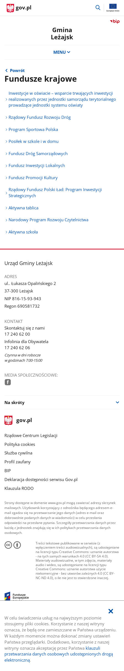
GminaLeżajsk (62, 33)
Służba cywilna (18, 453)
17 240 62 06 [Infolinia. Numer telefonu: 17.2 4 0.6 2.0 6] (17, 347)
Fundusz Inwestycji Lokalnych (37, 165)
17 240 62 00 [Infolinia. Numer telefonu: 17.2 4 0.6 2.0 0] (17, 334)
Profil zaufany (17, 461)
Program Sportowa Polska (33, 129)
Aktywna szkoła (23, 232)
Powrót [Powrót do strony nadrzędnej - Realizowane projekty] (17, 70)
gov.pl (18, 420)
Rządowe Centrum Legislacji (30, 435)
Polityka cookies (19, 444)
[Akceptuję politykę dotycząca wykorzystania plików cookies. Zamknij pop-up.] (111, 611)
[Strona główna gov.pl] (19, 8)
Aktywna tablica (23, 207)
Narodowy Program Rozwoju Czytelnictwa (48, 219)
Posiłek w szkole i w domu (34, 141)
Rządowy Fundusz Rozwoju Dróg (40, 117)
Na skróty (14, 402)
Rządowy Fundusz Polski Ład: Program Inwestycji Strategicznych (55, 192)
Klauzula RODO (19, 488)
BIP (7, 470)
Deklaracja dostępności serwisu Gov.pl (41, 479)
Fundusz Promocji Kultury (33, 177)
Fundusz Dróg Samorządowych (38, 153)
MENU (62, 52)
